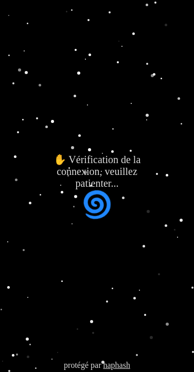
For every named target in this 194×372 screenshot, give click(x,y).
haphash (116, 365)
